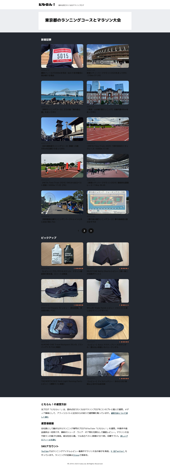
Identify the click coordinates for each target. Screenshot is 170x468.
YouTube (45, 451)
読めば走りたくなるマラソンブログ (71, 5)
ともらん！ (47, 4)
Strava (76, 455)
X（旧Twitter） (118, 451)
